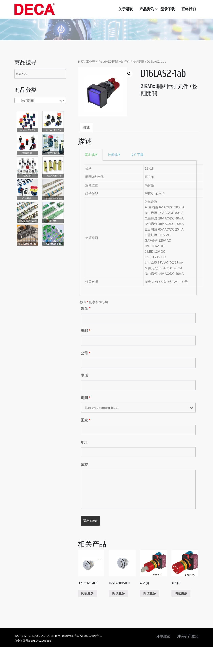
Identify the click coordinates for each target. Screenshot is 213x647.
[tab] (86, 127)
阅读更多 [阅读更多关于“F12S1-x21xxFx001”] (87, 593)
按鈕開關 (138, 61)
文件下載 (137, 154)
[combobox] (40, 100)
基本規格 (91, 154)
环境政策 (163, 636)
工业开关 (92, 61)
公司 (85, 353)
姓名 (85, 308)
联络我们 (189, 9)
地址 (84, 443)
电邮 (85, 331)
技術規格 (114, 154)
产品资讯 (147, 9)
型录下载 (168, 9)
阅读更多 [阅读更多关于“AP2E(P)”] (181, 593)
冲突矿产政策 (188, 636)
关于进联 (126, 9)
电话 (84, 375)
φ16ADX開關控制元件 (115, 61)
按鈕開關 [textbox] (39, 100)
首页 (81, 61)
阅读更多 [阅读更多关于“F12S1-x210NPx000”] (118, 593)
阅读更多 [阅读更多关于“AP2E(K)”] (149, 593)
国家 (85, 420)
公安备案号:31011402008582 (32, 640)
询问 (85, 398)
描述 (86, 127)
